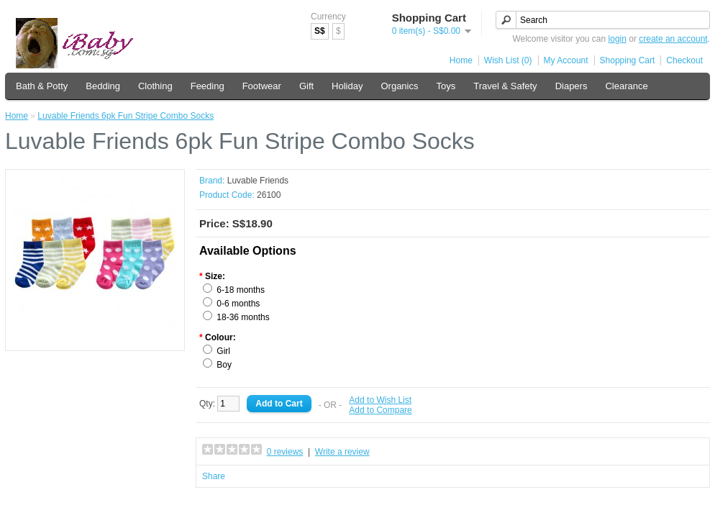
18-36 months (243, 317)
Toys (446, 86)
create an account (673, 39)
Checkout (684, 60)
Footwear (261, 86)
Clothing (155, 86)
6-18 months (241, 290)
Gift (306, 86)
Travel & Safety (505, 86)
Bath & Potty (42, 86)
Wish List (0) (508, 60)
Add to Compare (380, 410)
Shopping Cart (627, 60)
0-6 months (238, 304)
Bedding (103, 86)
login (618, 39)
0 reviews (285, 452)
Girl (223, 351)
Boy (224, 365)
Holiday (347, 86)
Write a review (342, 452)
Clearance (626, 86)
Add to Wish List (380, 400)
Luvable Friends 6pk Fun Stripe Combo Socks (125, 116)
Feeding (207, 86)
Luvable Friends (257, 181)
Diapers (571, 86)
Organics (399, 86)
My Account (566, 60)
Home (461, 60)
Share (213, 476)
